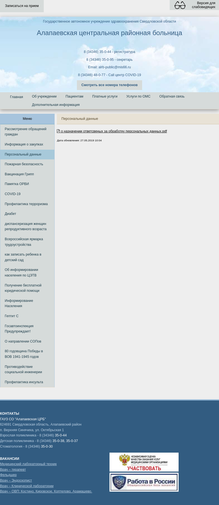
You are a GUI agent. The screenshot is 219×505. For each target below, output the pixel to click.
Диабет (10, 214)
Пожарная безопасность (24, 164)
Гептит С (12, 316)
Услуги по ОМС (138, 96)
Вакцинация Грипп (19, 174)
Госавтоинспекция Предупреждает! (19, 329)
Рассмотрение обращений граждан (26, 132)
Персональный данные (23, 154)
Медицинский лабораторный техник (28, 464)
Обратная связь (171, 96)
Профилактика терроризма (26, 204)
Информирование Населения (19, 303)
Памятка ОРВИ (17, 184)
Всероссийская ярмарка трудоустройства (24, 242)
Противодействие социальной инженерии (23, 369)
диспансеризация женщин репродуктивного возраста (26, 226)
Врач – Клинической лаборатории (26, 486)
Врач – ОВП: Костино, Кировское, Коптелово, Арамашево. (46, 491)
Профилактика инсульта (24, 382)
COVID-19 (13, 194)
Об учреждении (44, 96)
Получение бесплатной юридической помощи (23, 288)
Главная (16, 97)
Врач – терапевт (13, 470)
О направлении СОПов (23, 341)
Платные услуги (105, 96)
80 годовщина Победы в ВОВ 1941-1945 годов (24, 354)
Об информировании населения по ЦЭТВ (21, 272)
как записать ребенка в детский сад (23, 257)
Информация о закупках (24, 144)
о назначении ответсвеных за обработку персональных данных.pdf (112, 131)
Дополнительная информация (56, 105)
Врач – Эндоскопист (16, 480)
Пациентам (74, 96)
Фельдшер (8, 475)
